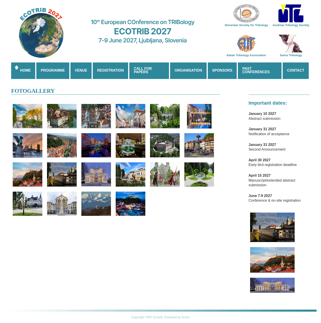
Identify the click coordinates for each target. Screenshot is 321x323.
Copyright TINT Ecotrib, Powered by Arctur (160, 317)
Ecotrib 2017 (41, 33)
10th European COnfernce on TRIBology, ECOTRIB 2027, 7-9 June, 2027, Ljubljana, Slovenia (160, 39)
